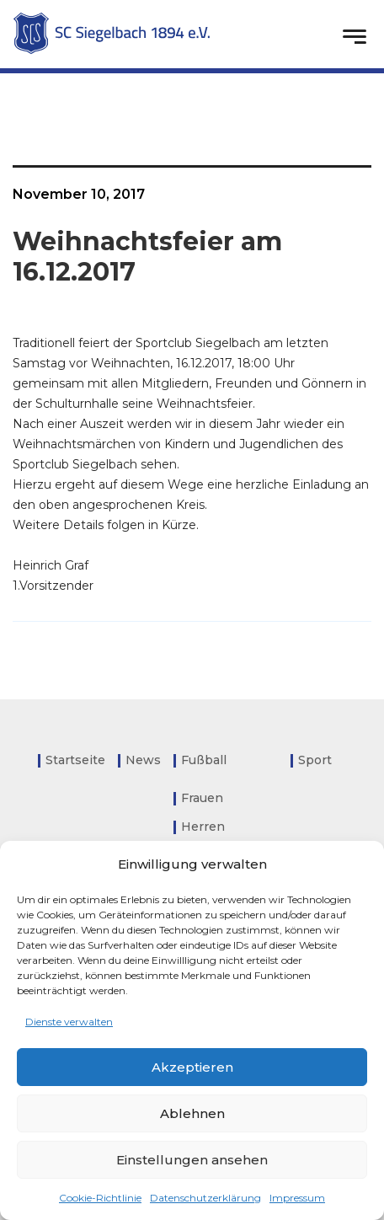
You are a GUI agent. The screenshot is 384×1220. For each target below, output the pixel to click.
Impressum (297, 1197)
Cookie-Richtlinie (100, 1197)
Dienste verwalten (69, 1021)
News (143, 760)
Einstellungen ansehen (192, 1160)
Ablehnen (192, 1113)
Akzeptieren (192, 1067)
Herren (203, 826)
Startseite (75, 760)
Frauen (202, 797)
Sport (315, 760)
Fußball (204, 760)
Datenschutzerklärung (205, 1197)
